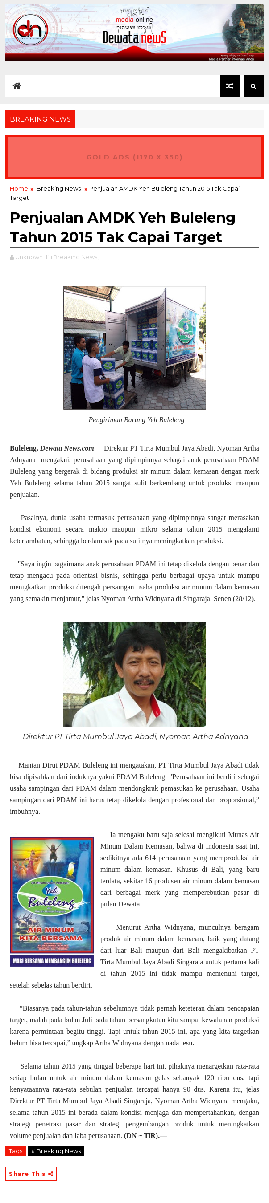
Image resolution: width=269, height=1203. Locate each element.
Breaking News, (76, 256)
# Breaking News (56, 1150)
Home (19, 188)
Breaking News (59, 188)
